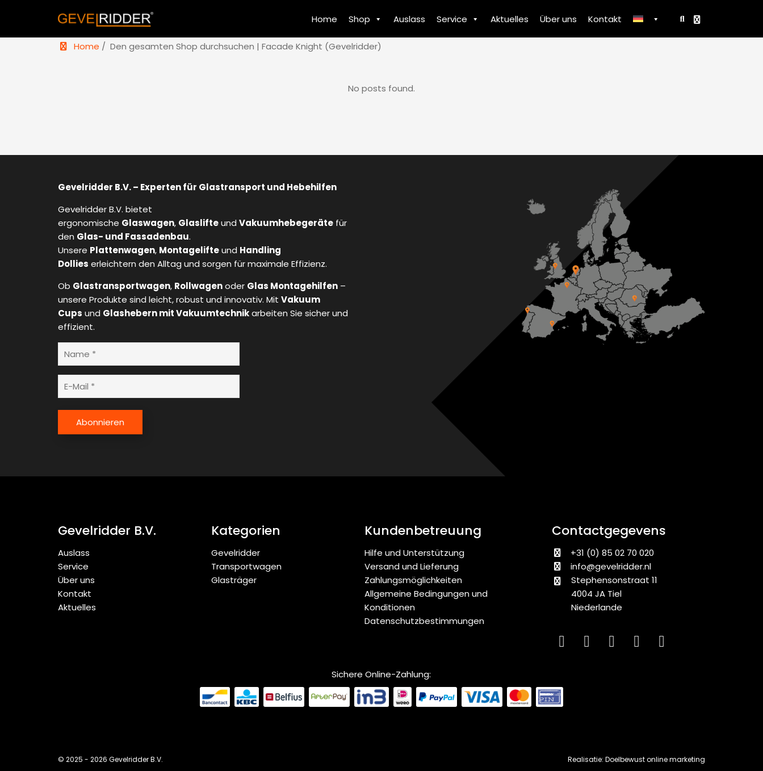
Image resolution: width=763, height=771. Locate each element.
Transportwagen (246, 566)
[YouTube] (639, 644)
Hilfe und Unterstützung (414, 553)
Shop (365, 19)
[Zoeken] (680, 18)
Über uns (558, 19)
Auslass (409, 19)
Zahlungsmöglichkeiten (413, 580)
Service (458, 19)
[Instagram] (589, 644)
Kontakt (605, 19)
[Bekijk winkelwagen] (698, 20)
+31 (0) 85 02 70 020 (603, 553)
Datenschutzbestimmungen (424, 621)
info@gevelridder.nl (611, 566)
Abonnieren (100, 422)
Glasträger (234, 580)
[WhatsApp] (663, 644)
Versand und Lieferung (411, 566)
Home (324, 19)
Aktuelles (510, 19)
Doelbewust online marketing (655, 759)
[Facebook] (614, 644)
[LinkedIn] (564, 644)
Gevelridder (235, 553)
